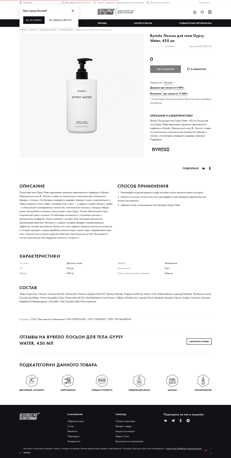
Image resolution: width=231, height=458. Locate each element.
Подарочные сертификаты (195, 23)
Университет (74, 441)
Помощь (121, 414)
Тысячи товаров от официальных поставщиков (118, 2)
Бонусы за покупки (158, 2)
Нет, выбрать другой (60, 20)
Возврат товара (123, 426)
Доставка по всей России (76, 2)
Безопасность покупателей (129, 441)
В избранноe (196, 69)
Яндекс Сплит (122, 436)
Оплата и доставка (125, 421)
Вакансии (72, 431)
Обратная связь (76, 421)
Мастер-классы (143, 23)
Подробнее (156, 139)
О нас (71, 426)
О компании (75, 414)
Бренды (102, 23)
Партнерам (73, 436)
